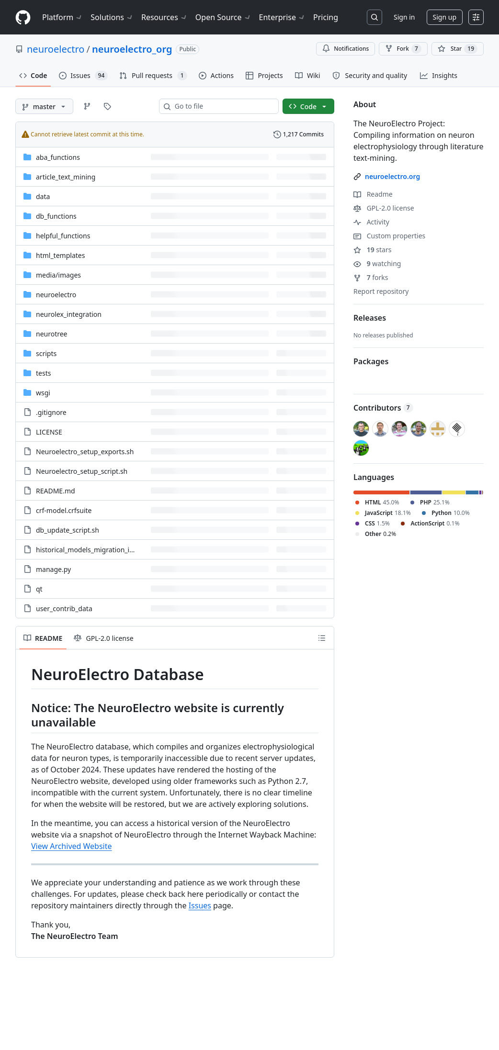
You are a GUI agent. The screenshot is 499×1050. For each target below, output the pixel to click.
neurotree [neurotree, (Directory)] (52, 333)
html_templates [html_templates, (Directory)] (60, 255)
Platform (62, 17)
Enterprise (282, 17)
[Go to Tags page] (107, 106)
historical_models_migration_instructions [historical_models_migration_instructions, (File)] (100, 549)
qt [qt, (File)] (39, 588)
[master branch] (44, 106)
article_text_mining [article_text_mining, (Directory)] (65, 176)
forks (370, 277)
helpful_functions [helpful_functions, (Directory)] (63, 235)
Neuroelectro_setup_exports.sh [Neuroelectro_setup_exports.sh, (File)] (85, 451)
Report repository (380, 291)
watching (377, 263)
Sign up (444, 17)
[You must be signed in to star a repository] (457, 49)
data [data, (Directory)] (43, 196)
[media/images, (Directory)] (58, 274)
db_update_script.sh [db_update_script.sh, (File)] (67, 530)
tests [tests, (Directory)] (43, 373)
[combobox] (223, 106)
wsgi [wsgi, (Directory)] (43, 392)
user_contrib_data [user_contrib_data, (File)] (64, 608)
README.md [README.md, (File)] (55, 490)
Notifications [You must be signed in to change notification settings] (345, 49)
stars (372, 249)
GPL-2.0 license (383, 207)
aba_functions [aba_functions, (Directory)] (58, 157)
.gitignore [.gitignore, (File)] (51, 412)
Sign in (404, 17)
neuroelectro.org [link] (392, 176)
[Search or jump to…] (374, 17)
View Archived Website (71, 846)
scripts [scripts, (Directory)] (46, 353)
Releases (369, 318)
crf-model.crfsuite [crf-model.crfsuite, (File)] (64, 510)
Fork (403, 49)
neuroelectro (55, 49)
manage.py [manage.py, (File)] (53, 569)
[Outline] (322, 638)
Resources (164, 17)
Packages (370, 361)
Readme (373, 194)
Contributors (383, 407)
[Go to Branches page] (87, 106)
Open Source (223, 17)
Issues (200, 905)
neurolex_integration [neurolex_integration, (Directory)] (69, 314)
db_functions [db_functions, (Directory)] (56, 216)
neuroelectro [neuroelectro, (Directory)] (56, 294)
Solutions (112, 17)
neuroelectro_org (132, 49)
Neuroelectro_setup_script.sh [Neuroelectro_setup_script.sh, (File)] (81, 471)
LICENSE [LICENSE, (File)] (49, 431)
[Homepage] (23, 17)
